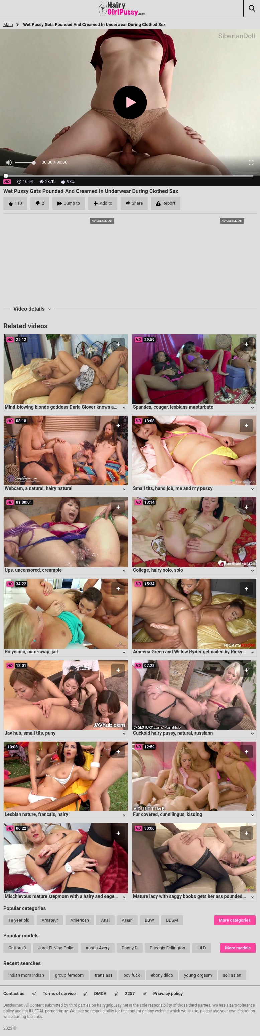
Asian (127, 920)
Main (8, 24)
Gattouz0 (17, 947)
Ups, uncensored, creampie (33, 570)
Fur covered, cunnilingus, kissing (167, 814)
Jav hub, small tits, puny (30, 733)
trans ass (103, 975)
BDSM (172, 920)
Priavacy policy (168, 993)
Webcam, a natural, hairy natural (39, 488)
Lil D (202, 947)
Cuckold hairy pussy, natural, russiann (173, 733)
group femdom (69, 975)
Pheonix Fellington (167, 947)
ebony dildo (162, 975)
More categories (235, 920)
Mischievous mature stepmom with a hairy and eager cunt (65, 896)
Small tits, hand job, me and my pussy (173, 488)
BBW (149, 920)
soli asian (232, 975)
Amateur (50, 920)
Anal (105, 920)
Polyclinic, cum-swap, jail (31, 651)
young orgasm (198, 975)
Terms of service (59, 993)
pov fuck (131, 975)
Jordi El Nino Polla (56, 947)
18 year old (18, 920)
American (80, 920)
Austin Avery (98, 947)
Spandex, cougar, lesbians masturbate (173, 407)
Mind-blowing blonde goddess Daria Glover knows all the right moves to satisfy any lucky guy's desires (113, 407)
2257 (130, 993)
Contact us (13, 993)
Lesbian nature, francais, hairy (36, 814)
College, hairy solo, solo (158, 570)
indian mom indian (26, 975)
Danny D (130, 947)
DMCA (100, 993)
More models (238, 947)
